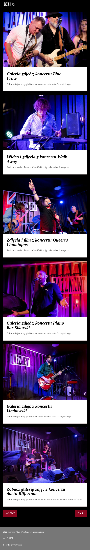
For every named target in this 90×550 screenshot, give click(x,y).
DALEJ (81, 513)
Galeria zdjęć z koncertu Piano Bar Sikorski (35, 325)
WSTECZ (10, 513)
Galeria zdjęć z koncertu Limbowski (29, 408)
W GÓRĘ (8, 537)
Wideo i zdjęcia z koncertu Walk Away (37, 159)
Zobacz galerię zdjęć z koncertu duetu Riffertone (36, 491)
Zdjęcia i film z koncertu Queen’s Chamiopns (37, 242)
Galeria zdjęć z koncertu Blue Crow (34, 76)
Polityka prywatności (12, 545)
